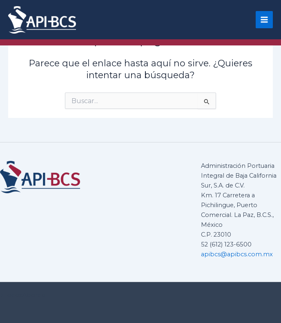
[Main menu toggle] (264, 19)
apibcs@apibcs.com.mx (237, 254)
